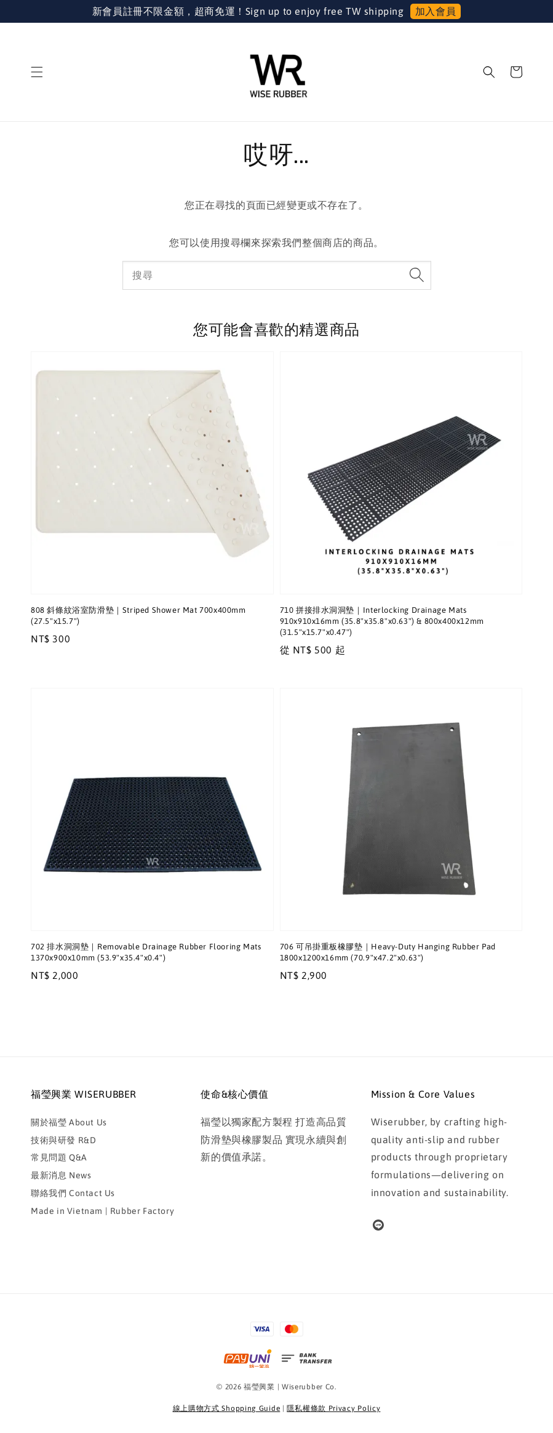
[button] (36, 72)
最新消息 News (61, 1175)
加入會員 (435, 11)
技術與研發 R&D (63, 1140)
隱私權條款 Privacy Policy (333, 1408)
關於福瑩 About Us (69, 1122)
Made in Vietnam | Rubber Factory (102, 1211)
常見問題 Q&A (59, 1157)
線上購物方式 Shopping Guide (226, 1408)
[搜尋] (417, 275)
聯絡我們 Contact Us (73, 1193)
